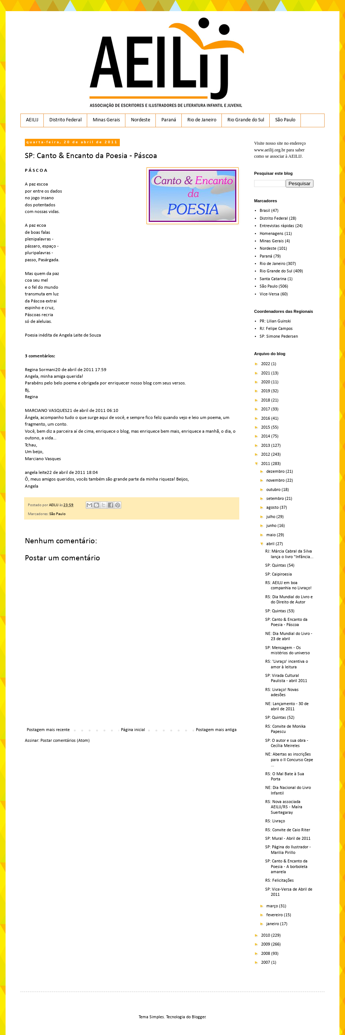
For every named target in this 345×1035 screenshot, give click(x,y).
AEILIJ (32, 120)
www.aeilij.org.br (269, 150)
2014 (266, 436)
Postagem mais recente (48, 730)
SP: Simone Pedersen (279, 336)
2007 (266, 962)
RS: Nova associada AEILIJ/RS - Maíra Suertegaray (283, 807)
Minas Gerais (106, 120)
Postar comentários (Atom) (65, 740)
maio (271, 535)
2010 (266, 935)
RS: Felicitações (279, 880)
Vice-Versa (269, 294)
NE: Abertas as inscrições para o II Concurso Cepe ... (289, 759)
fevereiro (275, 915)
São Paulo (285, 120)
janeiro (273, 924)
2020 (266, 382)
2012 (266, 454)
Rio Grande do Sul (245, 120)
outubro (274, 490)
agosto (273, 507)
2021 (266, 373)
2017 (266, 409)
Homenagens (271, 234)
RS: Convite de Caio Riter (287, 830)
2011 (266, 464)
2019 (266, 391)
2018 (266, 400)
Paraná (168, 120)
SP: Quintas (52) (280, 717)
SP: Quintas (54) (280, 565)
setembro (275, 499)
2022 (266, 364)
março (272, 906)
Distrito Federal (65, 120)
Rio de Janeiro (201, 120)
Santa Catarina (273, 279)
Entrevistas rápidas (277, 226)
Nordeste (140, 120)
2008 (266, 954)
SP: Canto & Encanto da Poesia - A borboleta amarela (286, 866)
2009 (266, 944)
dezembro (276, 471)
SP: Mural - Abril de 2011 (287, 838)
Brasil (265, 211)
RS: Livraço (275, 821)
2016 (266, 418)
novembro (276, 480)
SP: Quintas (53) (280, 611)
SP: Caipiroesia (278, 574)
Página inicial (133, 730)
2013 (266, 445)
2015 (266, 427)
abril (271, 544)
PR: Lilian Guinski (275, 321)
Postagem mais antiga (216, 730)
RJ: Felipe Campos (276, 329)
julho (271, 517)
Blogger (199, 1017)
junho (271, 526)
